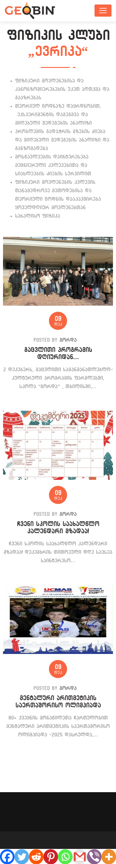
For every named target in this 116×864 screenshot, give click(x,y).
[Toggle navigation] (103, 11)
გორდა (68, 340)
